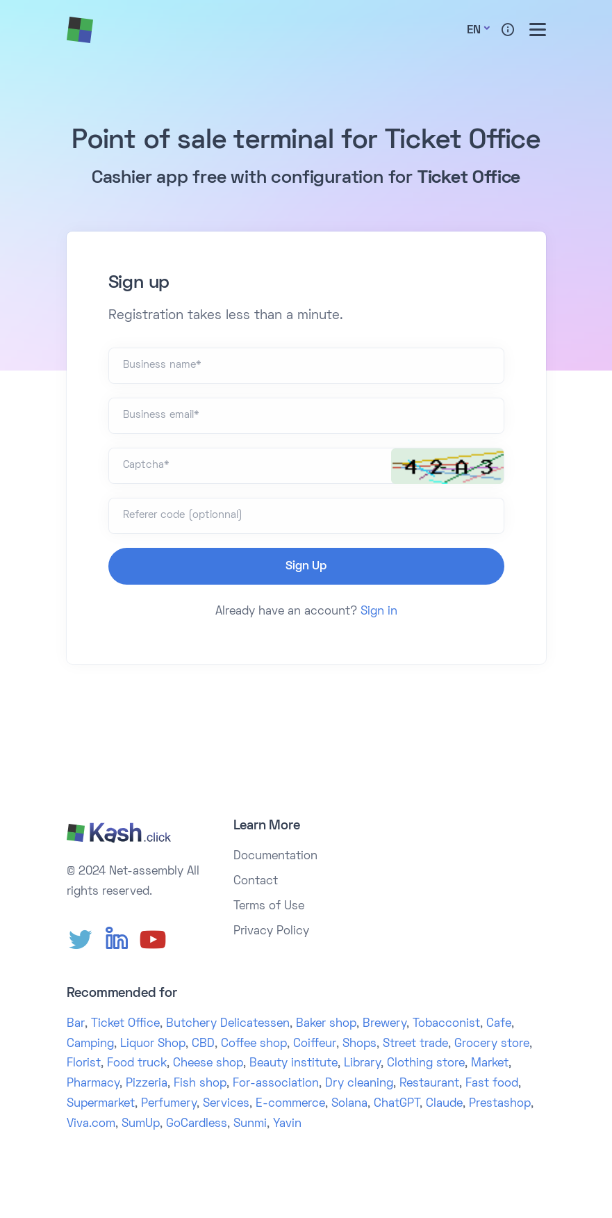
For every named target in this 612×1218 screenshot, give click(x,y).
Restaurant (429, 1083)
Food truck (137, 1063)
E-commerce (290, 1104)
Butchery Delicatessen (228, 1024)
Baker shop (326, 1024)
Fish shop (200, 1083)
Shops (359, 1044)
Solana (349, 1104)
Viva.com (91, 1124)
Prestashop (500, 1104)
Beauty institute (293, 1063)
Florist (84, 1063)
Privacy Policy (271, 931)
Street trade (415, 1044)
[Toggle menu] (537, 29)
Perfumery (169, 1104)
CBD (203, 1044)
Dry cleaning (359, 1083)
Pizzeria (146, 1083)
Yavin (287, 1124)
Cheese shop (208, 1063)
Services (226, 1104)
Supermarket (101, 1104)
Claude (444, 1104)
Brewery (384, 1024)
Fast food (491, 1083)
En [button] (474, 30)
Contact (255, 881)
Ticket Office (125, 1024)
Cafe (498, 1024)
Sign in (379, 611)
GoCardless (196, 1124)
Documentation (275, 856)
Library (362, 1063)
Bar (76, 1024)
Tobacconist (446, 1024)
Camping (90, 1044)
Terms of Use (268, 906)
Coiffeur (314, 1044)
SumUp (141, 1124)
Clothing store (426, 1063)
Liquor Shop (152, 1044)
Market (489, 1063)
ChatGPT (397, 1104)
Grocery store (491, 1044)
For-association (276, 1083)
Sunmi (250, 1124)
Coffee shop (254, 1044)
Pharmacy (93, 1083)
